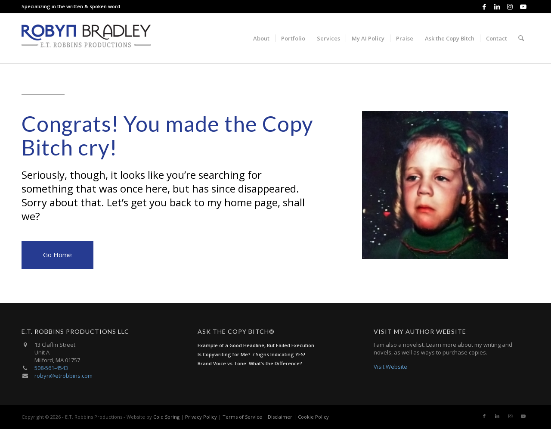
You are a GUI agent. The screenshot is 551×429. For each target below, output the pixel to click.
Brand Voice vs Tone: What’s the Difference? (250, 363)
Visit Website (390, 366)
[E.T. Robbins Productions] (86, 38)
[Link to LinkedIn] (497, 6)
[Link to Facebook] (484, 6)
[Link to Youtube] (523, 6)
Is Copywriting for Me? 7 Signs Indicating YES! (251, 354)
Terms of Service (242, 416)
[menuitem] (261, 38)
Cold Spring (166, 416)
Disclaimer (280, 416)
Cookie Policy (313, 416)
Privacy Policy (201, 416)
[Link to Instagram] (510, 6)
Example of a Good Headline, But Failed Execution (256, 345)
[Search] (521, 38)
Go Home (57, 254)
